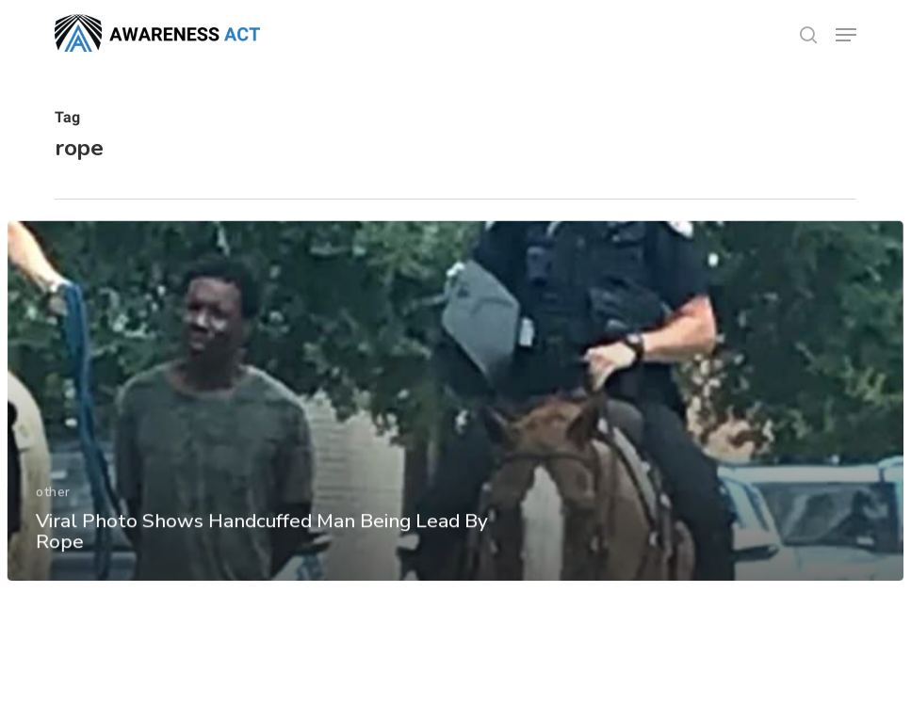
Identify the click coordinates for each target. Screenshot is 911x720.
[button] (846, 34)
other (53, 504)
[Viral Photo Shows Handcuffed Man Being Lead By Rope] (455, 413)
